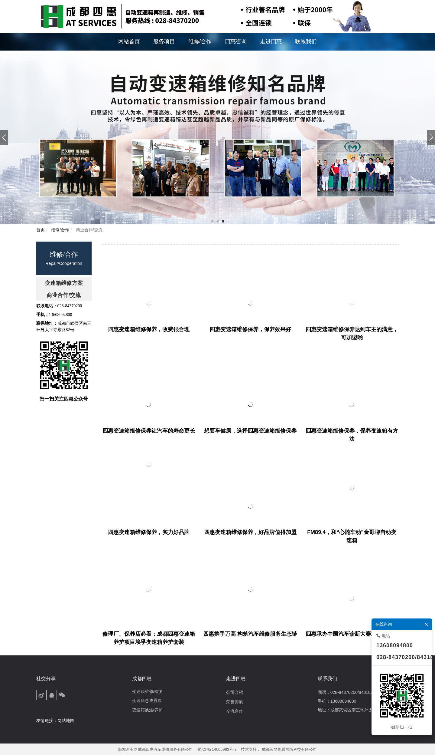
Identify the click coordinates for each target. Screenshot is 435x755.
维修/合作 (59, 229)
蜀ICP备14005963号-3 (217, 749)
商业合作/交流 (88, 229)
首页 (40, 229)
